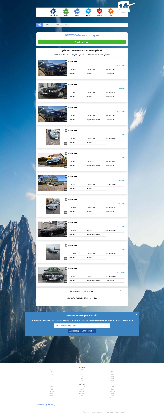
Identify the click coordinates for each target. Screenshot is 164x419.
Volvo (112, 393)
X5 (52, 372)
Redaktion (100, 412)
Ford (81, 389)
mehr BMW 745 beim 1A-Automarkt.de (82, 298)
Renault (82, 391)
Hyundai (82, 393)
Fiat (112, 396)
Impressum (120, 412)
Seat (51, 393)
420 (112, 378)
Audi (51, 389)
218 (51, 376)
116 (112, 376)
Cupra (112, 398)
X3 (112, 370)
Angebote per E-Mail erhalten (82, 331)
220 (82, 376)
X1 (82, 370)
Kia (82, 396)
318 (112, 372)
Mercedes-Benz (82, 387)
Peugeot (112, 391)
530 (82, 374)
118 (51, 374)
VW (52, 387)
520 (82, 372)
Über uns (86, 412)
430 (112, 381)
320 (51, 370)
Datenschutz (110, 412)
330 (112, 374)
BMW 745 (72, 61)
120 (51, 378)
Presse (93, 412)
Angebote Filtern (82, 42)
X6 (52, 381)
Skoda (52, 391)
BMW (112, 387)
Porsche (51, 396)
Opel (112, 389)
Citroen (82, 398)
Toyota (51, 398)
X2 (82, 378)
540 (82, 381)
